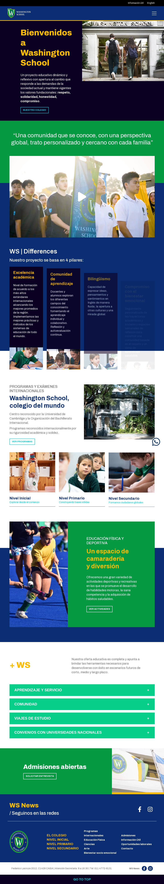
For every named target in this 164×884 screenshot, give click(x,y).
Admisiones (128, 835)
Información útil (136, 3)
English (151, 3)
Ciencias (89, 844)
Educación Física (94, 839)
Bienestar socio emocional (100, 853)
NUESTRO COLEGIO (34, 110)
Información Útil (131, 839)
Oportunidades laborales (136, 844)
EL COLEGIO (56, 835)
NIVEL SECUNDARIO (63, 848)
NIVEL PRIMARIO (60, 844)
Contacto (127, 848)
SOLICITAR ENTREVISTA (40, 776)
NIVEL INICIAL (58, 839)
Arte (87, 848)
